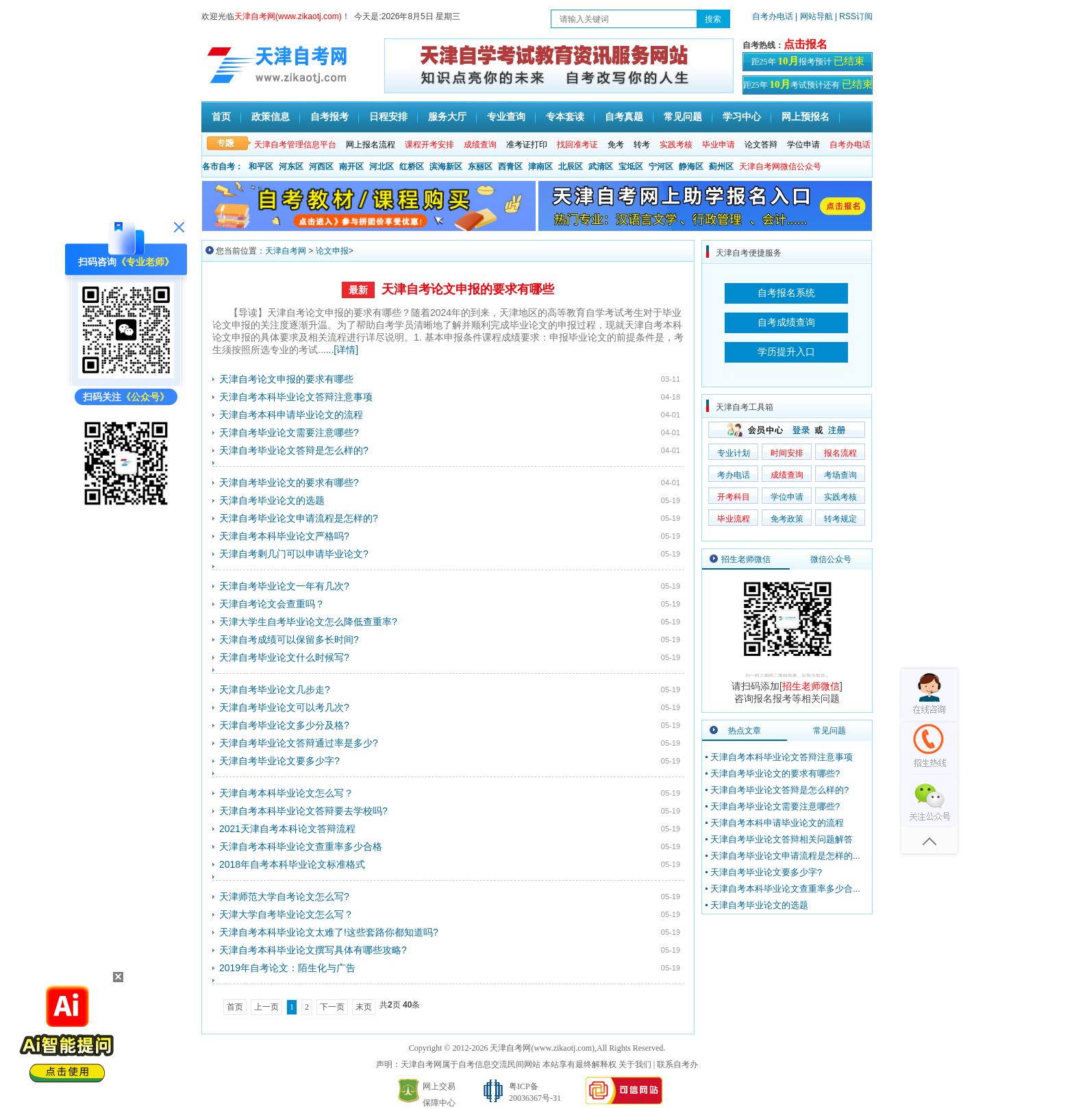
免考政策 (787, 519)
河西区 (321, 166)
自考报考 (329, 116)
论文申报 (332, 251)
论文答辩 (761, 144)
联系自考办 (677, 1064)
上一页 (266, 1007)
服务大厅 (447, 116)
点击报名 (805, 44)
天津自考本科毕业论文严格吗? (284, 536)
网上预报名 (805, 116)
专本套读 (565, 116)
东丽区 (480, 166)
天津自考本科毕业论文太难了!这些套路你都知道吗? (328, 932)
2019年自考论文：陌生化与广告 (287, 967)
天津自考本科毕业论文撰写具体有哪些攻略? (313, 950)
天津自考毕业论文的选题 (272, 500)
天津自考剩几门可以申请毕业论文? (294, 553)
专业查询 (506, 116)
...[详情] (342, 349)
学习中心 (742, 116)
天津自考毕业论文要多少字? (279, 760)
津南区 (540, 166)
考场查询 (840, 475)
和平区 (261, 166)
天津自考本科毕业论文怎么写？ (286, 793)
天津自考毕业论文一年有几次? (284, 586)
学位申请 (803, 144)
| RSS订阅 (854, 16)
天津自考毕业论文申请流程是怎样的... (785, 856)
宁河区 (661, 166)
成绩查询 (787, 475)
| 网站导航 (814, 16)
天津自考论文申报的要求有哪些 (468, 289)
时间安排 (787, 453)
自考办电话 (772, 16)
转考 (642, 144)
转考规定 (840, 519)
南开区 (351, 166)
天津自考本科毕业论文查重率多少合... (785, 888)
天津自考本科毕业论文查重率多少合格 (300, 846)
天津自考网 (285, 251)
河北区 (381, 166)
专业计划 (733, 453)
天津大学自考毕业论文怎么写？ (286, 914)
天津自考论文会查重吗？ (272, 603)
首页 (221, 116)
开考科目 (733, 497)
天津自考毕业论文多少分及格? (284, 725)
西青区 (510, 166)
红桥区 (411, 166)
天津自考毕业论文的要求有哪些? (289, 482)
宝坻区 (631, 166)
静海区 (691, 166)
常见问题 (683, 116)
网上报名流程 (370, 144)
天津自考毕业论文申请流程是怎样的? (298, 518)
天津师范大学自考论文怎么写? (284, 896)
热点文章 (744, 730)
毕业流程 (733, 519)
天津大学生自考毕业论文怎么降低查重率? (308, 621)
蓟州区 (721, 166)
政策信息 (270, 116)
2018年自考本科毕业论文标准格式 (292, 864)
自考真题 (624, 116)
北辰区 (570, 166)
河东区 (291, 166)
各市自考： (222, 166)
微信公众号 (830, 559)
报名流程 (840, 453)
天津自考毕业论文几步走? (274, 689)
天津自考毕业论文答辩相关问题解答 (781, 839)
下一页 (332, 1007)
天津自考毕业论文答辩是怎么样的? (294, 450)
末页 (363, 1007)
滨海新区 (445, 166)
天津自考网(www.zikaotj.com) (542, 1048)
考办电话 (733, 475)
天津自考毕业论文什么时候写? (284, 657)
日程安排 (388, 116)
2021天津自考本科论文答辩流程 (287, 828)
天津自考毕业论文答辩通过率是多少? (298, 743)
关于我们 (635, 1064)
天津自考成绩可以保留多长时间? (289, 639)
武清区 (600, 166)
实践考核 (840, 497)
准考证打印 (526, 144)
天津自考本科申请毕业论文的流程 (291, 414)
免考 (616, 144)
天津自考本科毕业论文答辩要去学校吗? (303, 810)
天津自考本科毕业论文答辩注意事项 (296, 396)
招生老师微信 (746, 559)
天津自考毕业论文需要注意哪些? (289, 432)
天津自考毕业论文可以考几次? (284, 707)
